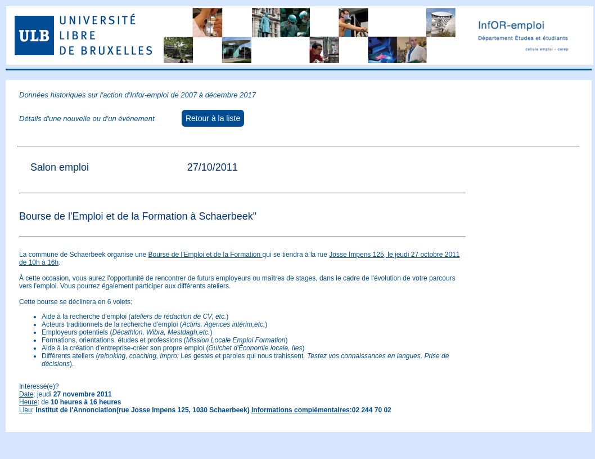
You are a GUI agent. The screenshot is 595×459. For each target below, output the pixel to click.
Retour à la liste (213, 118)
